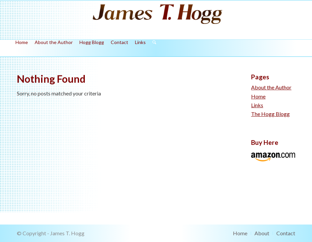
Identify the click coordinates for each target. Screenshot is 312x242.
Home (258, 96)
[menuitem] (21, 48)
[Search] (152, 48)
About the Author (271, 87)
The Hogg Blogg (270, 114)
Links (257, 105)
